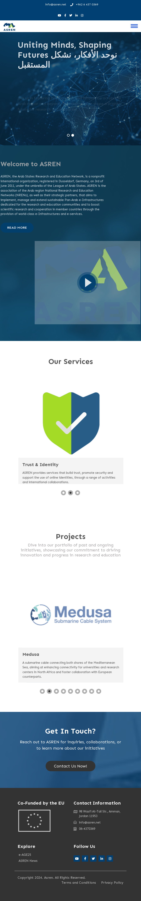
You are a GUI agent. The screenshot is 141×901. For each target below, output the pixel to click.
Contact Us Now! (70, 766)
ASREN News (28, 861)
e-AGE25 (25, 855)
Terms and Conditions (79, 883)
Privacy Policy (112, 883)
